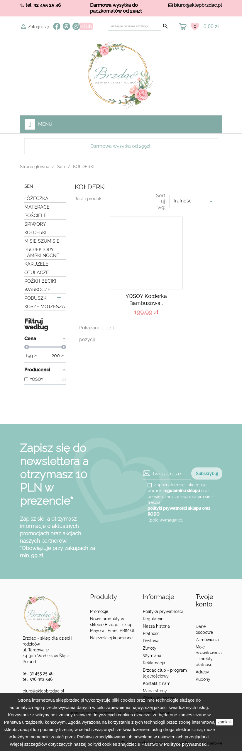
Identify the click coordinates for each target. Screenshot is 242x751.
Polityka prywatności (163, 611)
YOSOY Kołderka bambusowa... (146, 299)
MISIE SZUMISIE (42, 241)
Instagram (66, 26)
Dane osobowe (204, 629)
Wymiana (152, 655)
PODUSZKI (36, 298)
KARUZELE (36, 264)
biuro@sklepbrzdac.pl (198, 5)
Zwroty (149, 648)
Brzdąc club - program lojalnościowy (165, 673)
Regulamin (153, 618)
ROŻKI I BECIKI (40, 281)
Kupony (203, 679)
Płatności (151, 633)
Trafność (193, 201)
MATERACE (37, 207)
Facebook (56, 26)
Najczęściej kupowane (111, 638)
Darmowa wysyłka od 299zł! (121, 146)
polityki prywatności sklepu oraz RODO (179, 511)
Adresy (202, 672)
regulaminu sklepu (181, 490)
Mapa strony (155, 690)
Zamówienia (207, 639)
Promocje (99, 611)
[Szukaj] (134, 26)
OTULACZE (36, 272)
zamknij (224, 722)
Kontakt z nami (157, 683)
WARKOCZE (37, 289)
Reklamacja (154, 663)
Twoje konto (204, 600)
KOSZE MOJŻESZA (44, 306)
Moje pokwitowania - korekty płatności (209, 656)
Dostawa (151, 640)
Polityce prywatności (185, 744)
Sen (28, 186)
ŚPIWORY (35, 224)
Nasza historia (156, 626)
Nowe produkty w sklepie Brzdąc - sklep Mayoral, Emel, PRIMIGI (112, 624)
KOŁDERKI (35, 232)
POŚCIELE (35, 215)
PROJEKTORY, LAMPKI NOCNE (41, 252)
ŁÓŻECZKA (36, 198)
